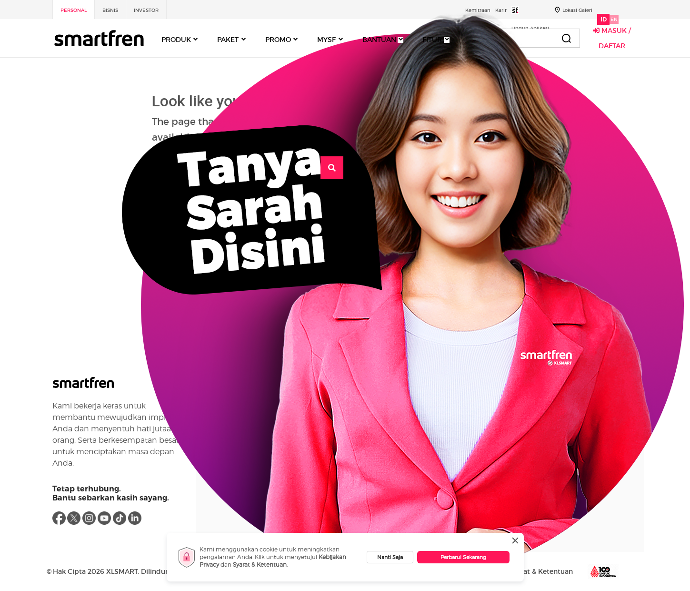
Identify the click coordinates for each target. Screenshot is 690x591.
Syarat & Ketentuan (260, 564)
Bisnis (110, 10)
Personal (73, 10)
